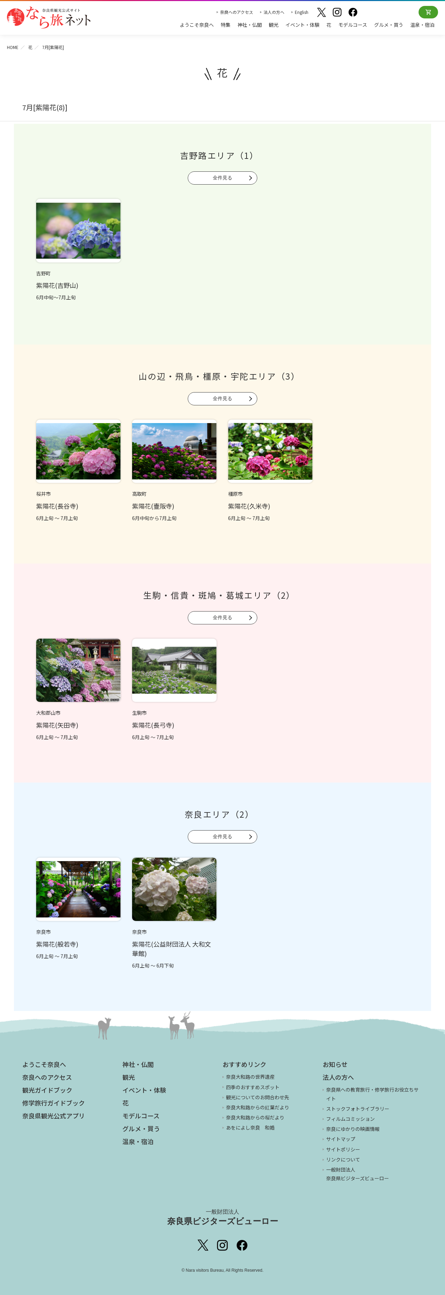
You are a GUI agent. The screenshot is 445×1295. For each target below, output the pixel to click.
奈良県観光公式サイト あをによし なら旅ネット (48, 17)
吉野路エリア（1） (219, 155)
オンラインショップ (428, 12)
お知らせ (335, 1064)
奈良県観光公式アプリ (53, 1115)
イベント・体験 (302, 24)
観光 (273, 24)
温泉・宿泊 (422, 24)
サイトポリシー (343, 1149)
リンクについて (343, 1159)
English (301, 12)
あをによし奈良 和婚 (250, 1127)
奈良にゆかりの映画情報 (353, 1128)
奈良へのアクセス (236, 12)
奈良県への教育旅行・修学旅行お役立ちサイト (372, 1094)
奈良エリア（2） (219, 814)
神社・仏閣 (249, 24)
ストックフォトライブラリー (357, 1108)
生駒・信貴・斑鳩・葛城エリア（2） (219, 595)
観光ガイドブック (47, 1089)
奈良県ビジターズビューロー (222, 1217)
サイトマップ (340, 1138)
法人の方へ (274, 12)
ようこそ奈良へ (197, 24)
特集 (225, 24)
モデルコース (352, 24)
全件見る (222, 177)
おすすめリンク (244, 1064)
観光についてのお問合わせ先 (257, 1097)
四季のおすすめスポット (253, 1087)
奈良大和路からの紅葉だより (257, 1107)
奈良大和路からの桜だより (255, 1117)
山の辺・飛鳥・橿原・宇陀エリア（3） (219, 376)
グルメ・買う (388, 24)
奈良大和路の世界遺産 (250, 1076)
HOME (12, 47)
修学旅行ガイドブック (53, 1102)
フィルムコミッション (350, 1118)
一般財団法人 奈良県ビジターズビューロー (357, 1174)
